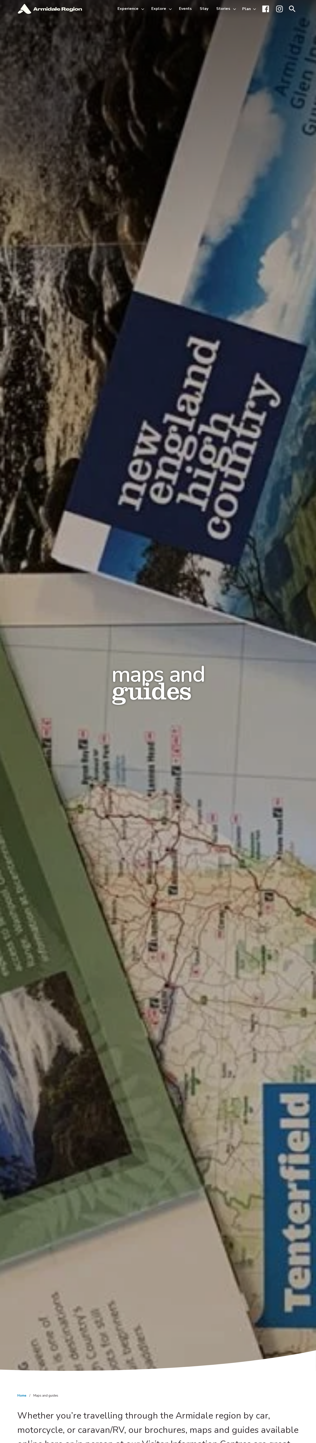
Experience (128, 8)
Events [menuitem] (185, 8)
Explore (158, 8)
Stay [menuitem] (204, 8)
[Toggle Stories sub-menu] (235, 9)
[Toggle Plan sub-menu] (249, 9)
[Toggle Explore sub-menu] (171, 9)
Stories (223, 8)
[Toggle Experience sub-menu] (143, 9)
